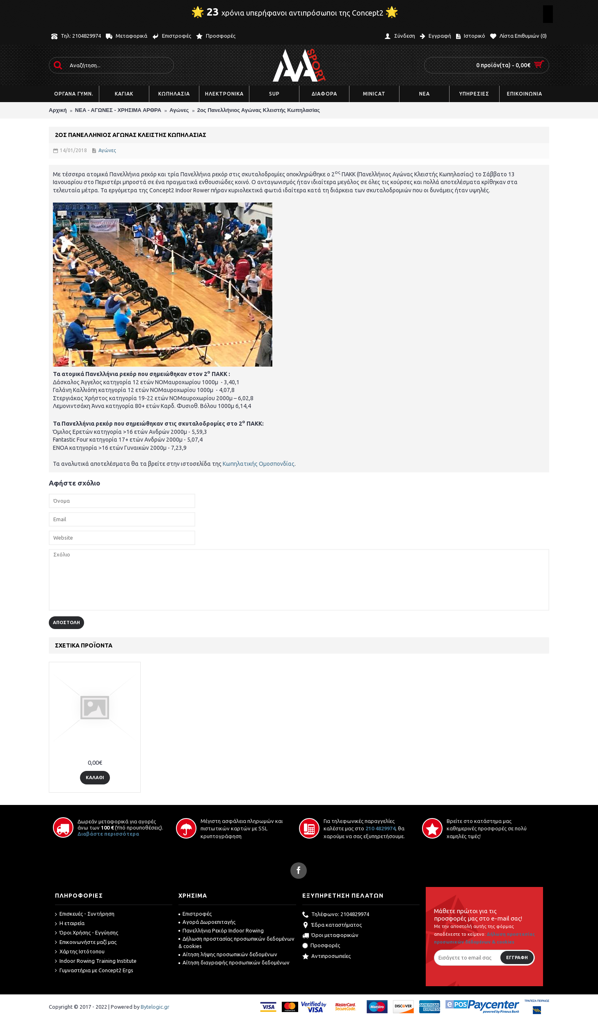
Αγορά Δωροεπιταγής (206, 922)
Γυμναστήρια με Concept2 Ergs (94, 970)
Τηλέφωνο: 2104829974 (335, 915)
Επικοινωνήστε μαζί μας (85, 942)
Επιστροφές (195, 913)
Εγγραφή (517, 957)
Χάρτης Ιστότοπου (80, 951)
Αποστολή (66, 622)
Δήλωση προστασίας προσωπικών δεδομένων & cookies (236, 942)
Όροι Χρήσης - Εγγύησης (86, 933)
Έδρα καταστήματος (332, 925)
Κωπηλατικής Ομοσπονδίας (258, 463)
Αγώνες (107, 150)
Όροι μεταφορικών (330, 935)
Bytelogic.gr (155, 1007)
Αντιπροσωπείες (326, 956)
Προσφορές (321, 946)
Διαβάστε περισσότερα (108, 834)
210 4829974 (380, 828)
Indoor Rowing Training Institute (96, 961)
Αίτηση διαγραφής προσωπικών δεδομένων (234, 962)
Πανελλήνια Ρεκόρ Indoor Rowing (221, 930)
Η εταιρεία (69, 923)
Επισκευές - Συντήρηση (84, 914)
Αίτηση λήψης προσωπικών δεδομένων (227, 954)
